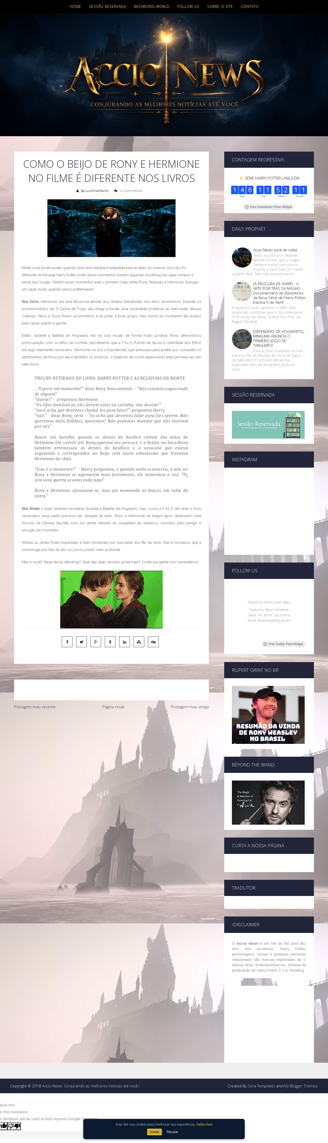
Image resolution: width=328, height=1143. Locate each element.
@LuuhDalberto (95, 191)
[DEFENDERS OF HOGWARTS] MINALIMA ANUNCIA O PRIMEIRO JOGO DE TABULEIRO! (278, 338)
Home (75, 6)
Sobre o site (220, 6)
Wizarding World (152, 6)
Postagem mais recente (35, 706)
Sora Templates (261, 1067)
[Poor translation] (14, 1108)
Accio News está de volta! (275, 249)
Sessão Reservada (107, 6)
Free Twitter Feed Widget (283, 626)
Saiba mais (204, 1124)
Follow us (188, 6)
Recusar (172, 1132)
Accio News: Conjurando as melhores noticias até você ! (91, 1067)
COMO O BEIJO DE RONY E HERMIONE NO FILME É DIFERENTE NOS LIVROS (111, 171)
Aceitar (154, 1132)
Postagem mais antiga (190, 706)
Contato (250, 6)
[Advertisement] (111, 750)
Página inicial (113, 706)
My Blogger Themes (301, 1067)
